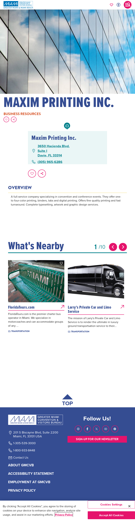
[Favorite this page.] (6, 119)
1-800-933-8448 (24, 450)
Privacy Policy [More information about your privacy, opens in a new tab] (64, 515)
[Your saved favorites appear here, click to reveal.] (111, 5)
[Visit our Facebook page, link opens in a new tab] (87, 428)
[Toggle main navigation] (127, 5)
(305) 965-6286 (50, 161)
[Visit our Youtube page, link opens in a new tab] (105, 428)
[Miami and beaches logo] (35, 419)
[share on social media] (14, 119)
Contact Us (20, 457)
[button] (61, 263)
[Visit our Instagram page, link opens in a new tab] (78, 428)
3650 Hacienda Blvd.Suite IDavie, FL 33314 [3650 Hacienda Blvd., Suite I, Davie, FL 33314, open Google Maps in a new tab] (54, 151)
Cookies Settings (111, 505)
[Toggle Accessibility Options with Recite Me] (118, 5)
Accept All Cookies (111, 515)
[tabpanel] (67, 205)
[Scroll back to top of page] (67, 400)
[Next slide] (123, 247)
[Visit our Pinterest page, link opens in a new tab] (114, 428)
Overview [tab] (20, 188)
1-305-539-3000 (24, 443)
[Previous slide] (113, 247)
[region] (67, 511)
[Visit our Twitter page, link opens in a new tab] (96, 428)
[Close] (129, 506)
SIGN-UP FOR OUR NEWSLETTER (97, 439)
